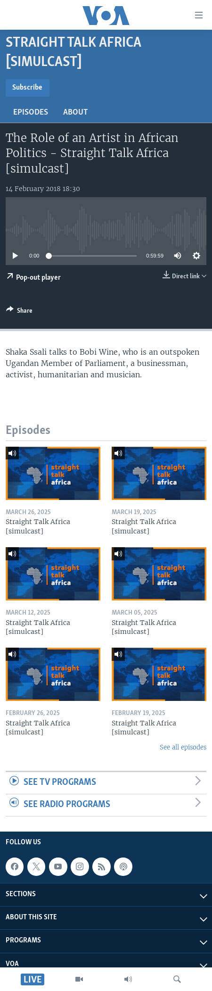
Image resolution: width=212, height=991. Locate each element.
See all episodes (183, 747)
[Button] (19, 312)
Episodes (30, 112)
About (75, 112)
